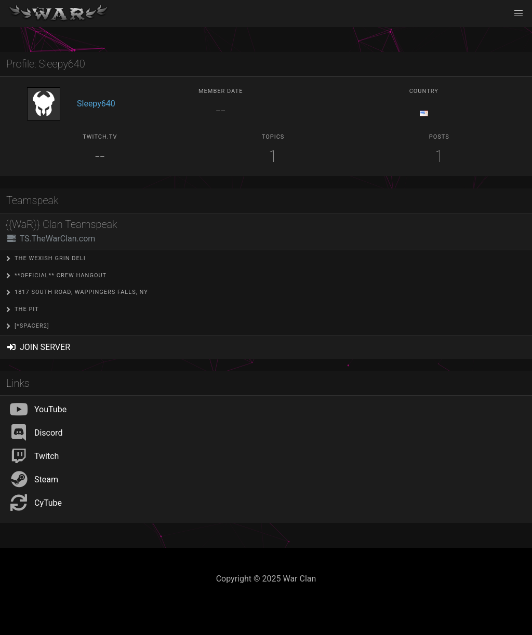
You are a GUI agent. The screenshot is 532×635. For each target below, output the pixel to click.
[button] (518, 13)
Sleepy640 (96, 104)
